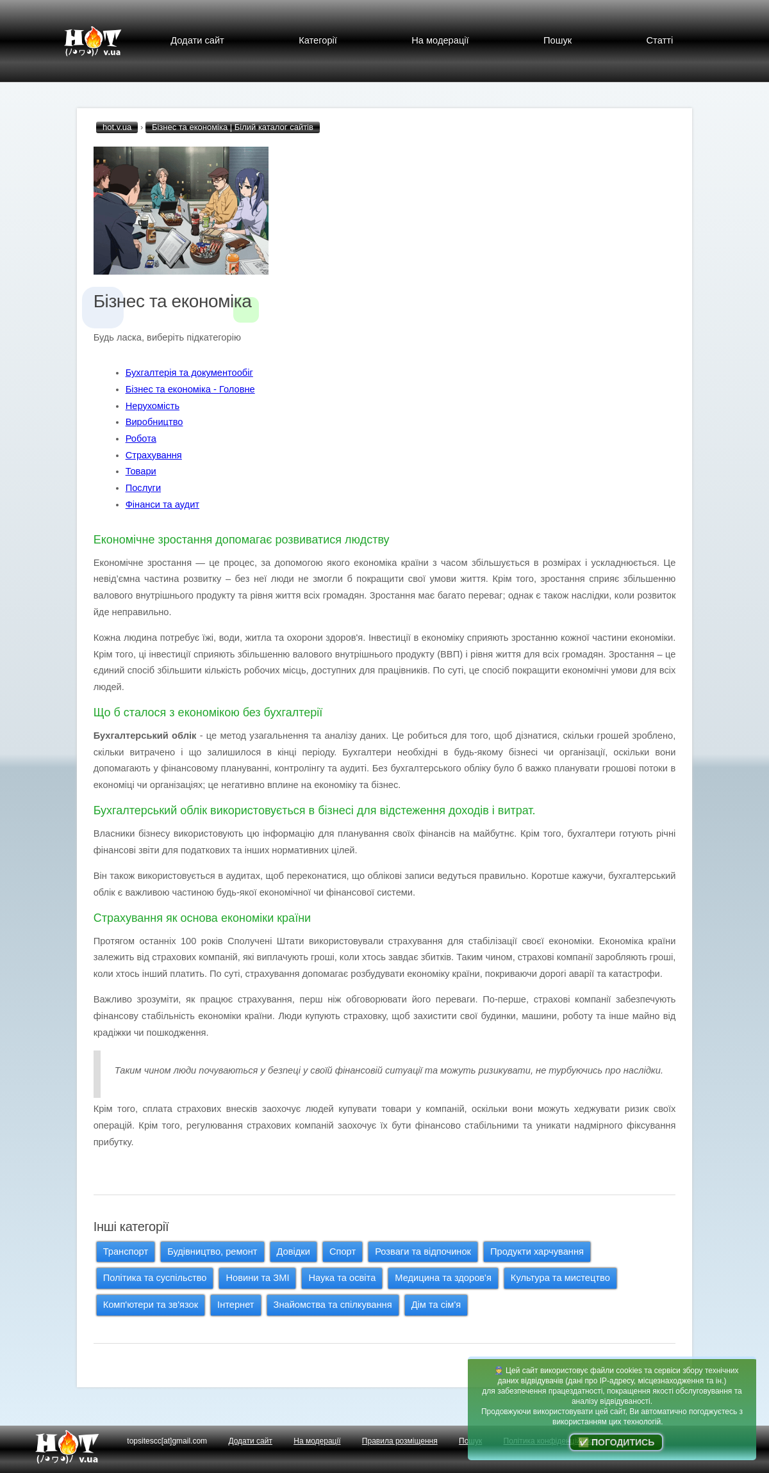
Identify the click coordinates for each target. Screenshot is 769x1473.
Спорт (342, 1251)
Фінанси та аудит (162, 504)
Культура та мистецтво (560, 1278)
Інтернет (235, 1305)
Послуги (143, 488)
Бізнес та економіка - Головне (190, 389)
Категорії (318, 40)
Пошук (557, 40)
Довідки (293, 1251)
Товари (141, 471)
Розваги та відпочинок (423, 1251)
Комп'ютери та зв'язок (150, 1305)
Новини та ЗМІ (257, 1278)
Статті (660, 40)
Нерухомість (152, 406)
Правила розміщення (400, 1441)
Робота (141, 438)
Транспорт (125, 1251)
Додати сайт (197, 40)
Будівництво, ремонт (212, 1251)
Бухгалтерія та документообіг (189, 372)
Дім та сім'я (436, 1305)
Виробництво (154, 422)
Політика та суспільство (155, 1278)
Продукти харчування (537, 1251)
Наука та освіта (342, 1278)
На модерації (439, 40)
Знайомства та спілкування (333, 1305)
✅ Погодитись (616, 1442)
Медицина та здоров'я (443, 1278)
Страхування (154, 455)
